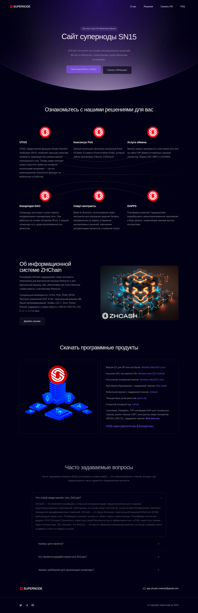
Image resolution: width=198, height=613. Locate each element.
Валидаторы (146, 426)
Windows (145, 367)
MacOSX (155, 367)
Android (160, 373)
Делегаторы (129, 426)
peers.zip (141, 398)
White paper (113, 426)
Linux (163, 367)
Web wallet (161, 386)
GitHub (135, 404)
